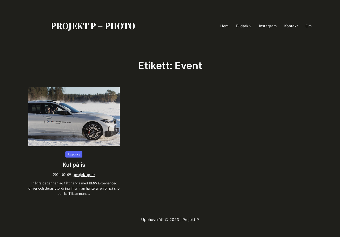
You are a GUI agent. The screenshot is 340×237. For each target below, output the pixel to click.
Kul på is (74, 165)
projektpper (84, 174)
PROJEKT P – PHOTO (93, 26)
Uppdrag (74, 154)
